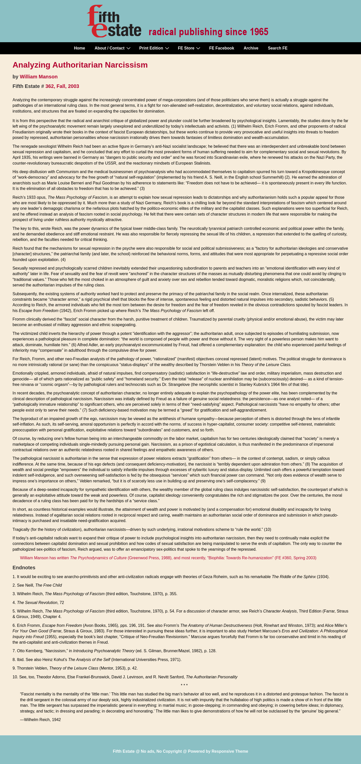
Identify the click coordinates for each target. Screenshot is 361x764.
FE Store (190, 48)
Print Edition (154, 48)
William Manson (39, 76)
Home (79, 48)
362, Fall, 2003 (62, 86)
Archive (251, 48)
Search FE (278, 48)
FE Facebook (221, 48)
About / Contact (113, 48)
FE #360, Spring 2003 (295, 558)
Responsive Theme (230, 751)
